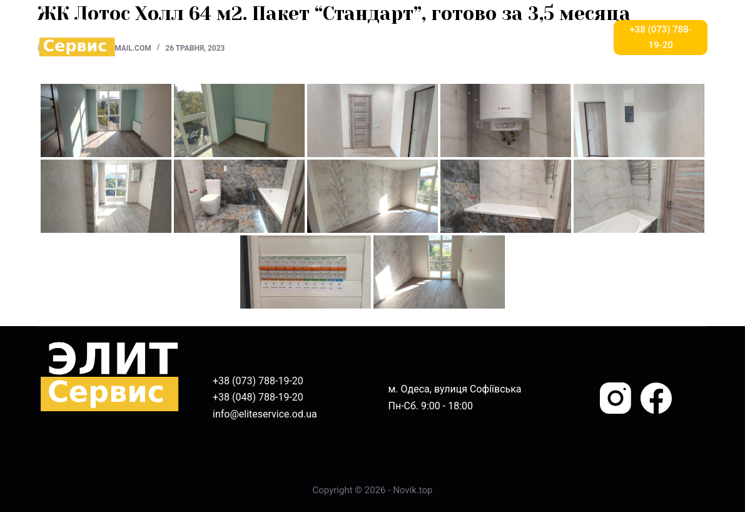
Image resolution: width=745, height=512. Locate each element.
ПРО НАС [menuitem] (239, 37)
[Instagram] (615, 398)
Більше (571, 37)
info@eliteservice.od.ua (265, 414)
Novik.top (412, 490)
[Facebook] (656, 398)
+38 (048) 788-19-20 (258, 397)
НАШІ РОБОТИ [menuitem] (451, 37)
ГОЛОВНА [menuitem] (176, 37)
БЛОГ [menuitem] (516, 37)
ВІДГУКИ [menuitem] (376, 37)
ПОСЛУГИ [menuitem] (310, 37)
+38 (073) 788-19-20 (660, 37)
